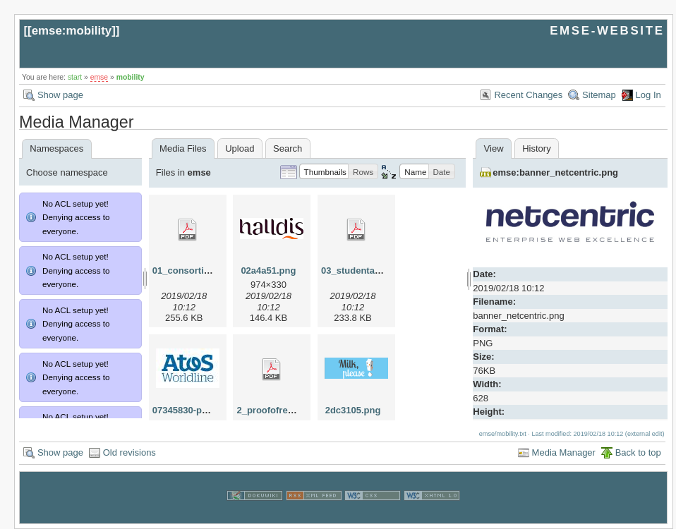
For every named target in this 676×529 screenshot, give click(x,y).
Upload (239, 148)
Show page (60, 95)
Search (287, 148)
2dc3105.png (353, 410)
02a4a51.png (268, 270)
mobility (130, 77)
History (536, 148)
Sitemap (599, 95)
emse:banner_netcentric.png (555, 172)
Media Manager (564, 452)
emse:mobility (72, 30)
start (75, 77)
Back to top (638, 452)
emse (99, 77)
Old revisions (129, 452)
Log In (648, 95)
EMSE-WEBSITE (607, 30)
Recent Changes (528, 95)
